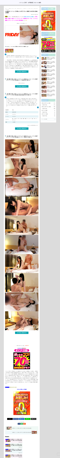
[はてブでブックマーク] (21, 419)
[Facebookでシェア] (16, 419)
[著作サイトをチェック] (20, 424)
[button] (33, 419)
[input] (48, 119)
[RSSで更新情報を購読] (23, 424)
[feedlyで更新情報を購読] (22, 424)
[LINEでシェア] (27, 419)
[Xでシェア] (10, 419)
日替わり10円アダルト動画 (13, 387)
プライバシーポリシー (45, 455)
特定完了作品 (7, 387)
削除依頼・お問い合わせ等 (51, 455)
